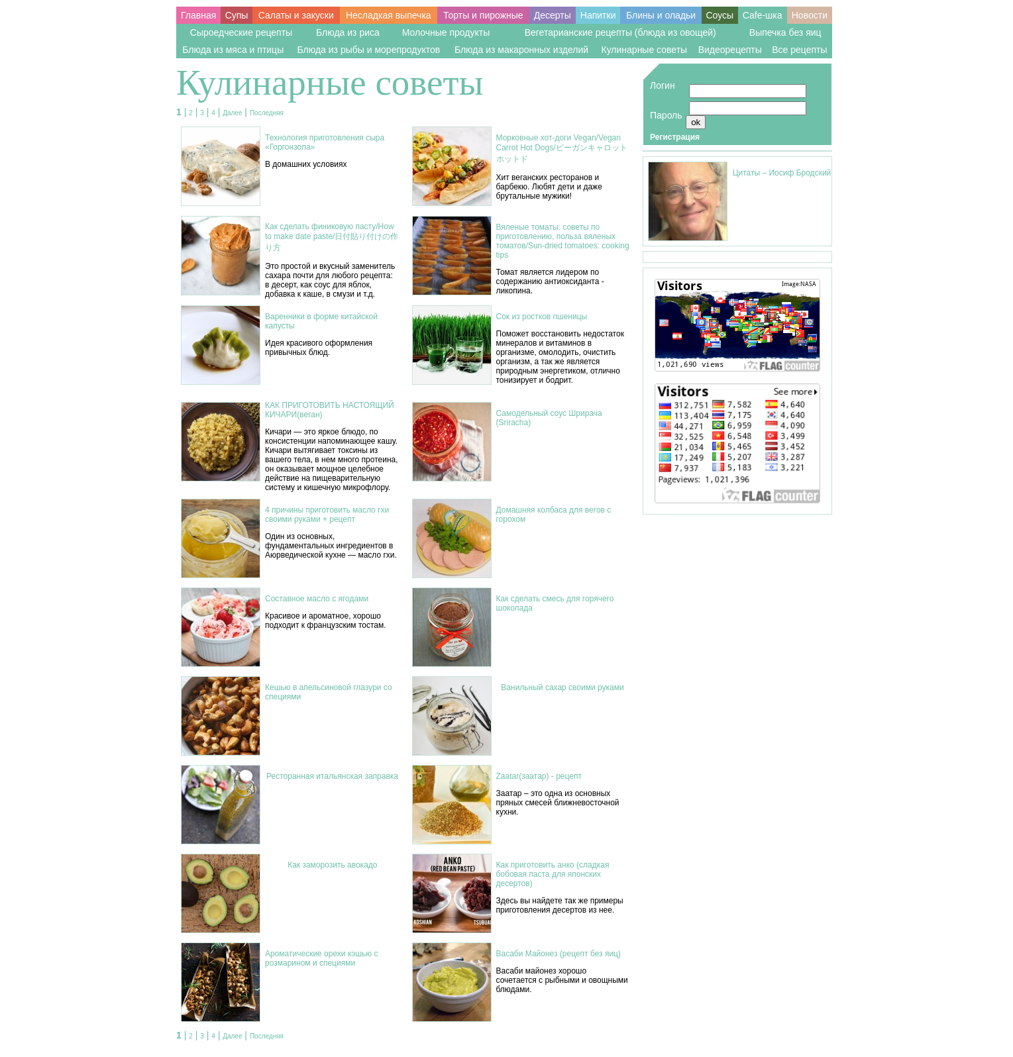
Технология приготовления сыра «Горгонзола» (324, 142)
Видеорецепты (730, 49)
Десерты (552, 15)
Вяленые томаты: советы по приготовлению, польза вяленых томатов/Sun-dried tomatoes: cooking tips (562, 241)
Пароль (666, 115)
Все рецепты (799, 49)
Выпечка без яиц (785, 32)
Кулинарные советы (644, 49)
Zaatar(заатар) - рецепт (539, 776)
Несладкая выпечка (388, 15)
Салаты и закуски (296, 15)
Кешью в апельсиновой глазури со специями (328, 692)
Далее (232, 113)
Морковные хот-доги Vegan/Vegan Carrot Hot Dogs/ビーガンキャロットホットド (561, 148)
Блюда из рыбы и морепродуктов (369, 49)
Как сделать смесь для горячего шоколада (555, 603)
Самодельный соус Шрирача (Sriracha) (549, 418)
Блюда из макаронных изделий (521, 49)
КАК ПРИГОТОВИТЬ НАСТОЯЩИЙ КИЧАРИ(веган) (329, 410)
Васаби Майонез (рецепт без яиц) (558, 953)
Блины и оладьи (661, 15)
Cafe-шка (762, 15)
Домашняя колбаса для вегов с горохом (554, 514)
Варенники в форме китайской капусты (321, 321)
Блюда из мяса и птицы (233, 49)
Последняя (267, 113)
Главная (198, 15)
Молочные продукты (446, 32)
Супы (236, 15)
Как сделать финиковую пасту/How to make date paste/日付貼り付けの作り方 (331, 237)
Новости (809, 15)
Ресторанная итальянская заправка (332, 776)
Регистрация (675, 137)
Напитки (598, 15)
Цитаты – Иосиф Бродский (782, 172)
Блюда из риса (348, 32)
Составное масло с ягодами (316, 598)
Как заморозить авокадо (332, 865)
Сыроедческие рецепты (241, 32)
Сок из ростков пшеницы (542, 316)
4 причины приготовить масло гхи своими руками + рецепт (327, 514)
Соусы (719, 15)
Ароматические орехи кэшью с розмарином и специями (321, 958)
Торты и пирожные (483, 15)
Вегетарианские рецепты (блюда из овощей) (620, 32)
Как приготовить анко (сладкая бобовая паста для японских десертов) (553, 874)
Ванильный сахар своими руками (562, 687)
